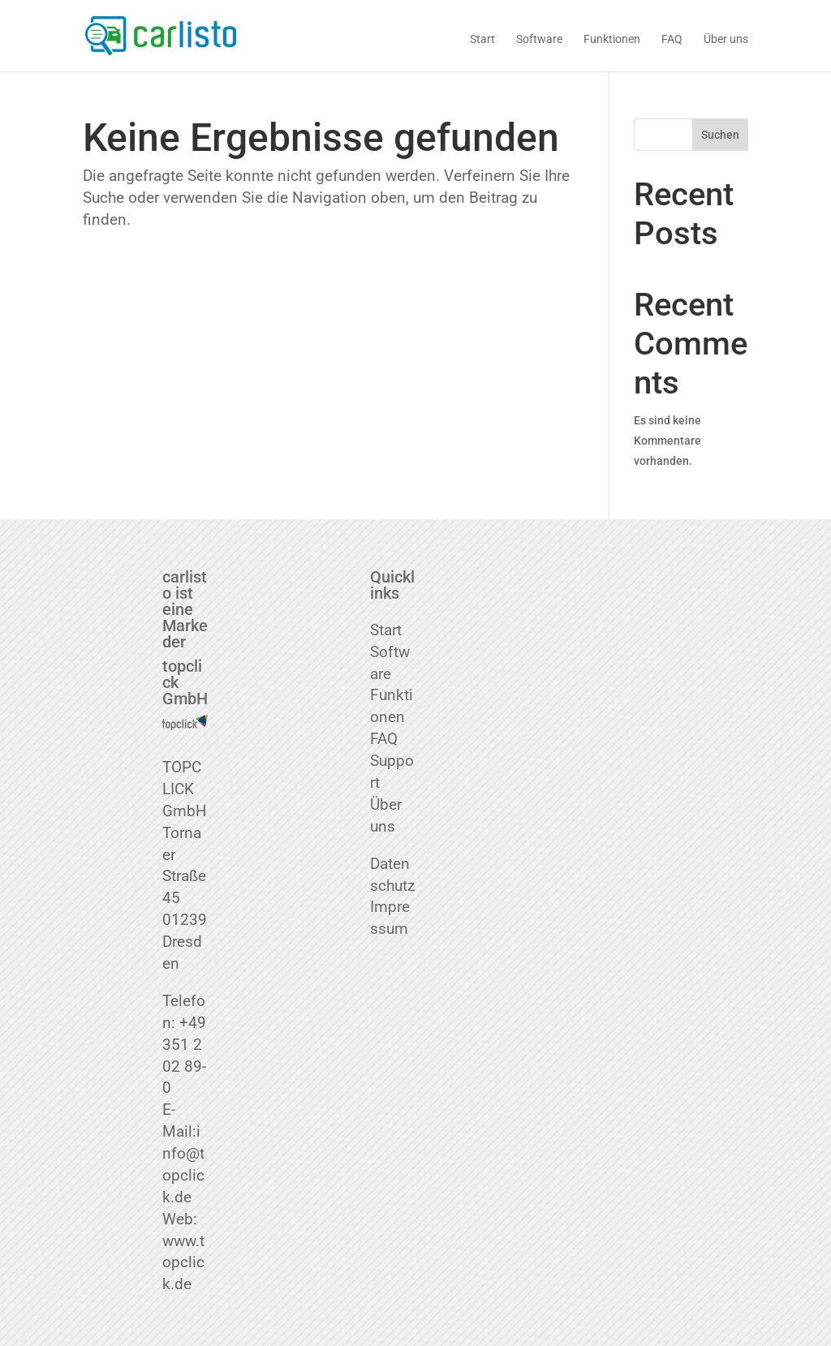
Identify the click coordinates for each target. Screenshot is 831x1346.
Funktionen (611, 39)
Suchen (720, 134)
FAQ (671, 39)
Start (482, 39)
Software (539, 39)
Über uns (726, 39)
